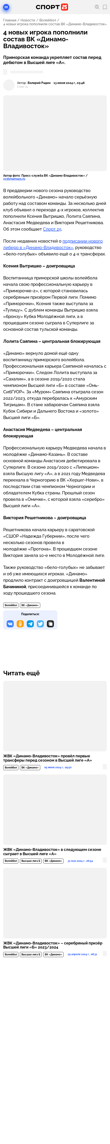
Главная (9, 20)
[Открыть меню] (6, 7)
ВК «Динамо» (30, 605)
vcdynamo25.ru (14, 178)
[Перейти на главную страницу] (52, 7)
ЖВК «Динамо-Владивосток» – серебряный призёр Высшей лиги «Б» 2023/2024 (52, 945)
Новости (28, 20)
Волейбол (47, 20)
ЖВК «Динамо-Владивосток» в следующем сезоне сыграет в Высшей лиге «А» (52, 851)
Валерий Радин (39, 83)
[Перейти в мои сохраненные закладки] (105, 7)
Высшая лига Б (30, 860)
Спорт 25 (52, 229)
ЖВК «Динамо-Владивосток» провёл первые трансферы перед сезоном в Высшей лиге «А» (47, 758)
